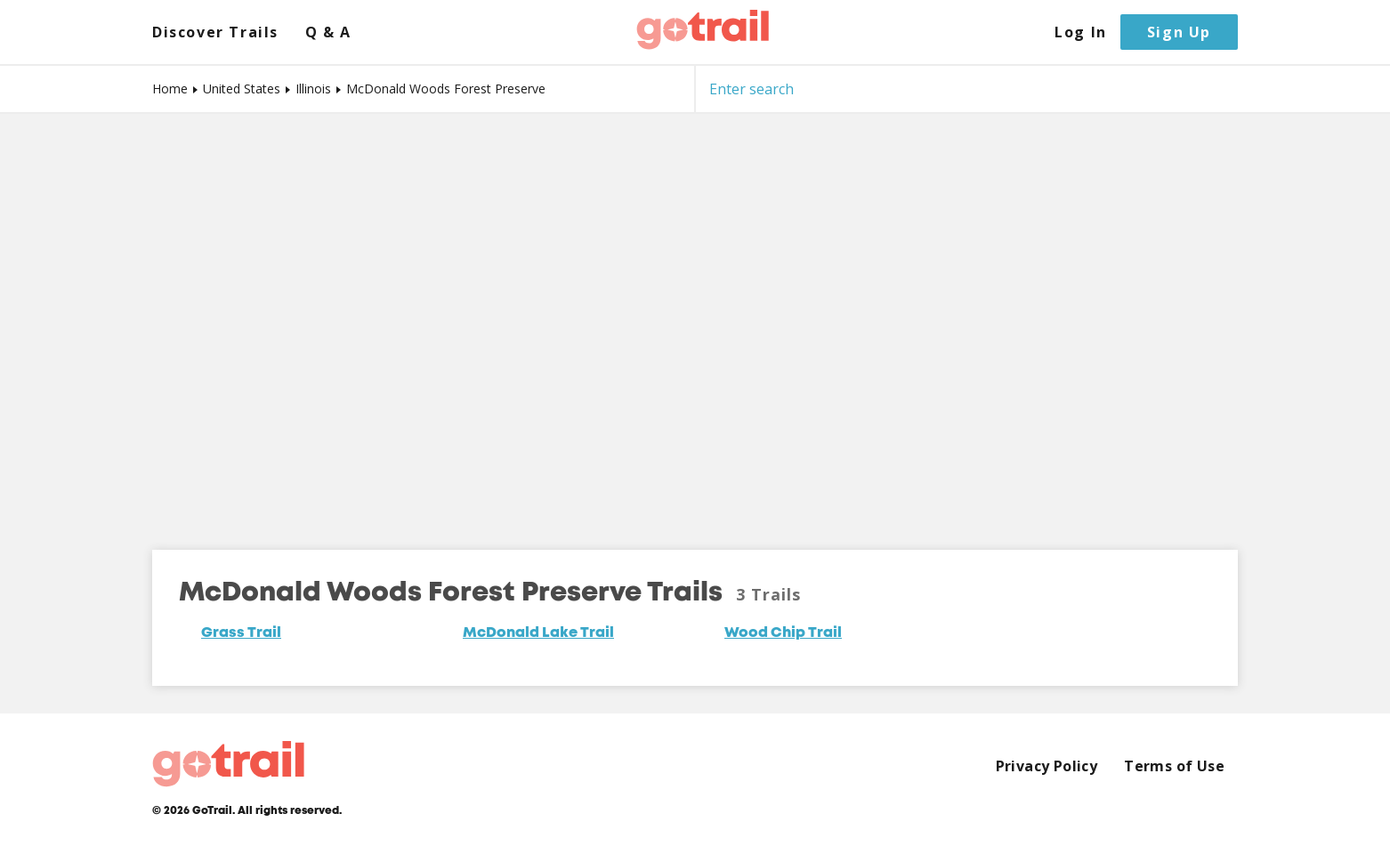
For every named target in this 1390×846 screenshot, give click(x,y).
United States (241, 88)
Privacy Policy (1047, 766)
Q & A (328, 32)
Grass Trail (241, 633)
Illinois (313, 88)
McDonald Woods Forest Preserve (445, 88)
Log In (1081, 32)
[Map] (695, 318)
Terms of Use (1174, 766)
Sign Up (1179, 32)
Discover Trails (215, 32)
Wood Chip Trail (783, 633)
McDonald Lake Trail (538, 633)
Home (170, 88)
